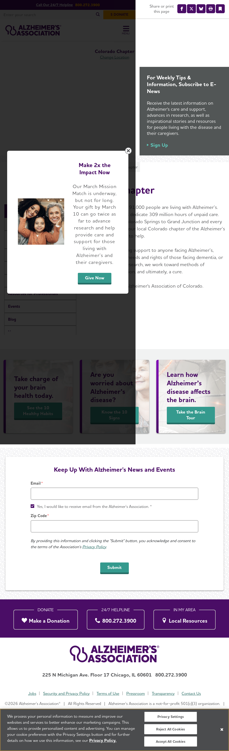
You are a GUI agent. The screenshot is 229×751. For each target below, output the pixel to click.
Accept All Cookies (170, 741)
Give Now (164, 417)
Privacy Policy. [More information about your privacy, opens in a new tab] (103, 740)
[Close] (222, 729)
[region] (114, 730)
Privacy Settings (170, 717)
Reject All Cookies (170, 729)
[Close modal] (220, 318)
